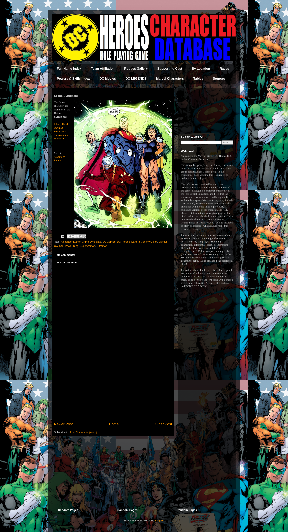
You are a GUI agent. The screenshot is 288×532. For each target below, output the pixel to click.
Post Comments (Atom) (83, 432)
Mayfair (162, 241)
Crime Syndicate (91, 241)
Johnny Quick (61, 123)
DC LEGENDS (135, 78)
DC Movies (107, 78)
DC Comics (109, 241)
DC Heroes (123, 241)
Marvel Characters (170, 78)
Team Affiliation (103, 68)
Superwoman (61, 134)
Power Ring (60, 131)
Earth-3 (135, 241)
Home (114, 424)
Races (224, 68)
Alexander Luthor (70, 241)
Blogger (159, 520)
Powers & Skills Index (73, 78)
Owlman (58, 127)
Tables (198, 78)
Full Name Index (69, 68)
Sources (219, 78)
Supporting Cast (169, 68)
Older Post (163, 424)
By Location (201, 68)
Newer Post (63, 424)
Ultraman (59, 138)
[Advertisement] (113, 389)
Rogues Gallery (136, 68)
